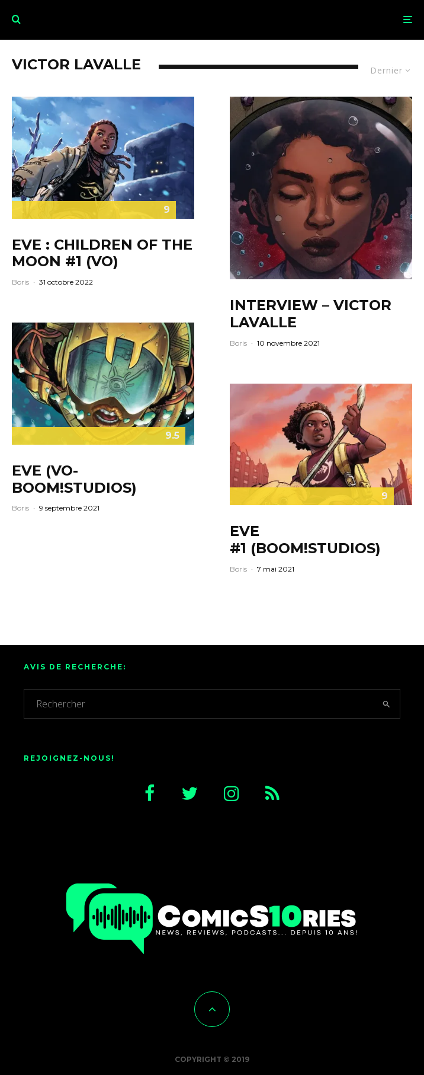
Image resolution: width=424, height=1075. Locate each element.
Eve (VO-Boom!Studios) (74, 479)
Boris (20, 281)
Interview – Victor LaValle (310, 314)
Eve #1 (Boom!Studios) (305, 540)
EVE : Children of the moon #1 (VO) (102, 253)
